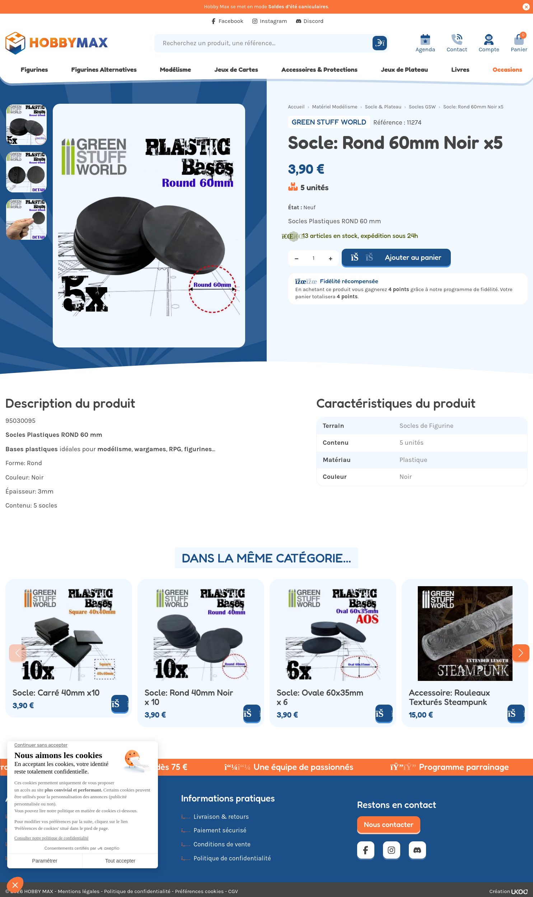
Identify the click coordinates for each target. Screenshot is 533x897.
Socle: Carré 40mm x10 (56, 692)
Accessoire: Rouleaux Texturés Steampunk (449, 697)
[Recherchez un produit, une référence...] (264, 43)
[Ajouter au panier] (119, 703)
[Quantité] (314, 258)
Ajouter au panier (396, 257)
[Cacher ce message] (526, 6)
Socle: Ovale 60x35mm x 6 (320, 697)
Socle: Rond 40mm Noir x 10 (189, 697)
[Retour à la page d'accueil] (66, 43)
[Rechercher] (380, 43)
